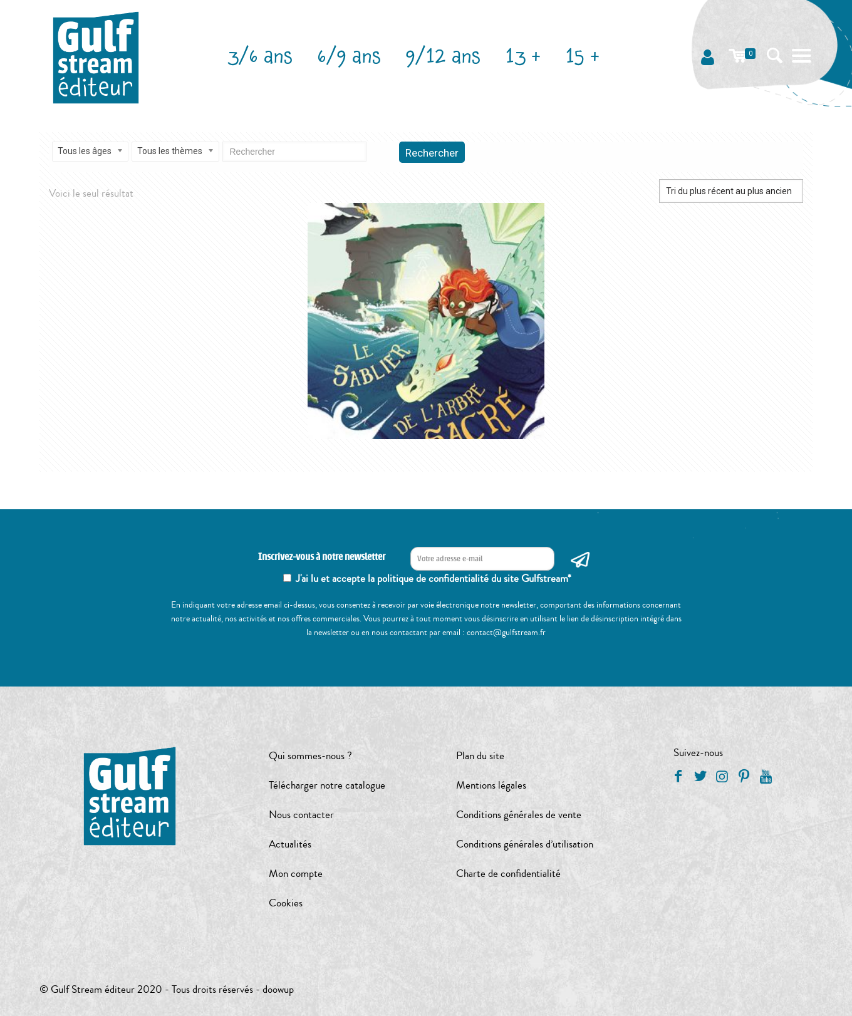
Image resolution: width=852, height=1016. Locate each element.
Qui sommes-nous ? (310, 756)
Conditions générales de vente (518, 814)
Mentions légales (491, 785)
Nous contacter (301, 814)
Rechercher (432, 153)
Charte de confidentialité (508, 873)
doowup (278, 989)
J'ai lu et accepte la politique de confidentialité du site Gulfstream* (433, 578)
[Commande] (731, 191)
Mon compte (296, 873)
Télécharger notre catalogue (327, 785)
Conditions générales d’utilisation (524, 844)
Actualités (290, 844)
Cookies (286, 903)
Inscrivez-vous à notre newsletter (321, 557)
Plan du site (480, 756)
